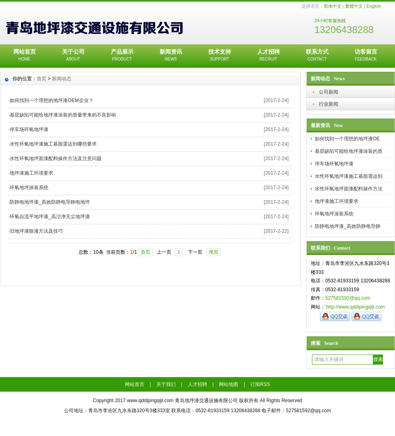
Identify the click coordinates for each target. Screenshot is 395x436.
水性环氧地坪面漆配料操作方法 (349, 189)
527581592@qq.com (347, 298)
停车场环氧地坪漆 (334, 164)
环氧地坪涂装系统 (334, 214)
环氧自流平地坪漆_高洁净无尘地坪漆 (50, 216)
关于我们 (166, 384)
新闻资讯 (170, 55)
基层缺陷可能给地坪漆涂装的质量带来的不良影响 (63, 115)
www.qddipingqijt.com (150, 400)
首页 (41, 78)
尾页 (213, 252)
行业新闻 (328, 104)
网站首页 (24, 55)
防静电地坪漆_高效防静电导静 (347, 226)
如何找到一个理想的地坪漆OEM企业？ (51, 100)
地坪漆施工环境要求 (336, 201)
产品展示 (122, 55)
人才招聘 (268, 55)
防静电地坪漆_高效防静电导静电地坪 (50, 202)
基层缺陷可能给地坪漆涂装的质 (349, 151)
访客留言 (365, 55)
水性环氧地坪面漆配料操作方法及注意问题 (56, 158)
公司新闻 (328, 92)
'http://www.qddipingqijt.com (355, 307)
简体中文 (332, 6)
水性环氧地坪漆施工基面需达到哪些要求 (53, 144)
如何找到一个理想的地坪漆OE (347, 139)
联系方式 (317, 55)
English (373, 6)
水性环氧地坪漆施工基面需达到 (349, 176)
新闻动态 (61, 78)
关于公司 (73, 55)
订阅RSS (260, 384)
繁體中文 (354, 6)
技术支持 (219, 55)
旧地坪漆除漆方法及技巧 (36, 231)
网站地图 (228, 384)
